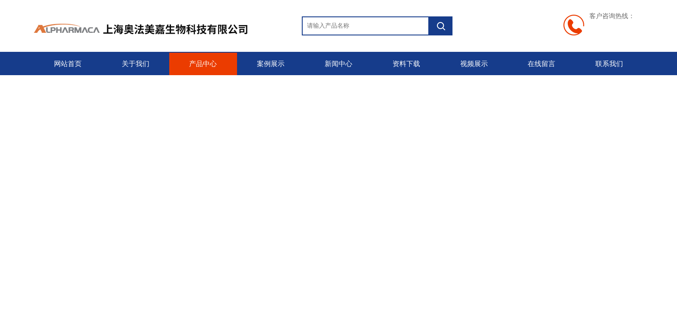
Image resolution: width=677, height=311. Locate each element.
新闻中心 (338, 63)
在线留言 (541, 63)
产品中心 (203, 63)
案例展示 (271, 63)
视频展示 (474, 63)
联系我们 (609, 63)
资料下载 (406, 63)
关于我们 (135, 63)
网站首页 (68, 63)
